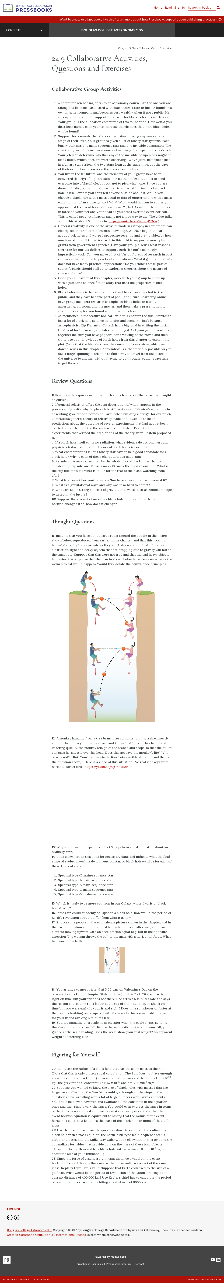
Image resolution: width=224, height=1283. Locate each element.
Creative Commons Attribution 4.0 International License (46, 1235)
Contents (24, 30)
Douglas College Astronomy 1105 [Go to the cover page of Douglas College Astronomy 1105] (112, 30)
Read (168, 7)
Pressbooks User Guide (89, 1263)
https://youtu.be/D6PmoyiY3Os (132, 221)
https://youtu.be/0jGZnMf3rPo (108, 767)
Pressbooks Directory (118, 1263)
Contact (139, 1263)
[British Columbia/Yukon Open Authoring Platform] (27, 7)
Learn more (124, 19)
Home (158, 7)
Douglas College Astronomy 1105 (29, 1230)
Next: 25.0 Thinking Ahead (204, 1279)
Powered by (110, 1256)
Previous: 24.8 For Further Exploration (26, 1279)
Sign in (180, 7)
